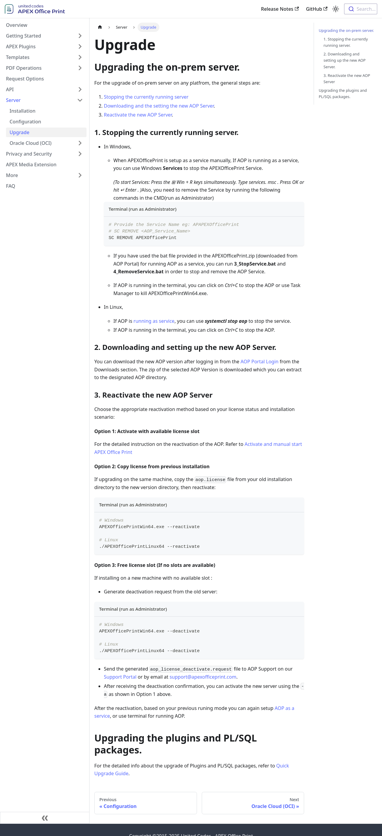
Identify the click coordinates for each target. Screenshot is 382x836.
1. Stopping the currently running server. (346, 42)
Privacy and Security (29, 154)
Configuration (25, 121)
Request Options (25, 78)
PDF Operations (23, 68)
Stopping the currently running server (146, 97)
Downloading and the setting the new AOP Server (159, 106)
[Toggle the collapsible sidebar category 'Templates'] (80, 57)
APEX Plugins (21, 46)
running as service (153, 321)
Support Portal (120, 677)
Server (13, 100)
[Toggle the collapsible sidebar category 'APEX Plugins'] (80, 46)
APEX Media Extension (31, 164)
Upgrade (19, 132)
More (12, 175)
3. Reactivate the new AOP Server (347, 78)
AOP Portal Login (259, 361)
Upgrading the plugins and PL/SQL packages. (343, 93)
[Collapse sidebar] (45, 818)
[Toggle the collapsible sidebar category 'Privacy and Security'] (80, 154)
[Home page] (100, 27)
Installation (23, 111)
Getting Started (23, 35)
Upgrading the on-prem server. (346, 30)
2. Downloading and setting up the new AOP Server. (345, 60)
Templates (18, 57)
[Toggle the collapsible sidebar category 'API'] (80, 89)
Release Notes (280, 9)
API (10, 89)
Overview (16, 25)
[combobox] (360, 9)
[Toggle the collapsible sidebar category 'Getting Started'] (80, 36)
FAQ (10, 186)
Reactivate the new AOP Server (138, 114)
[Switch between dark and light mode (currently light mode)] (336, 9)
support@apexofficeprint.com (203, 677)
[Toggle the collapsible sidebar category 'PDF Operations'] (80, 68)
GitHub (316, 9)
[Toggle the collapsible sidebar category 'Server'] (80, 100)
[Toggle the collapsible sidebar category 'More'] (80, 175)
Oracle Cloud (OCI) (30, 143)
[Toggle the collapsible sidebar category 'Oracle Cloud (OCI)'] (80, 143)
